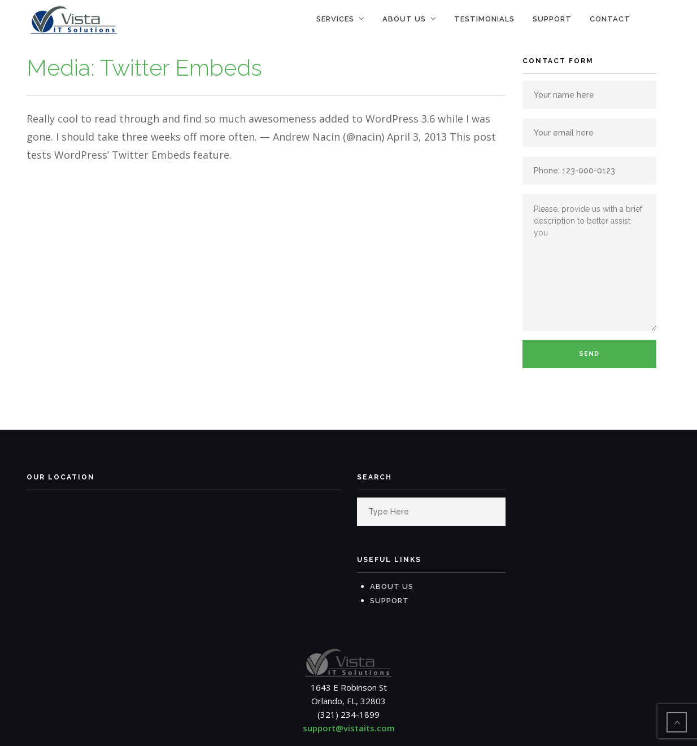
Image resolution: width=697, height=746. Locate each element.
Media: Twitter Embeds (144, 67)
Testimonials (484, 19)
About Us (404, 19)
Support (552, 19)
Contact (610, 19)
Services (335, 19)
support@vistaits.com (349, 728)
